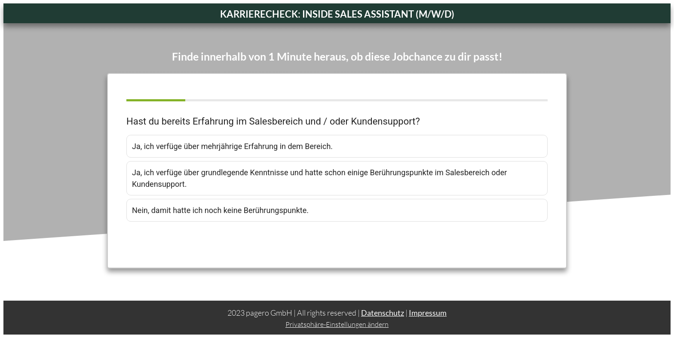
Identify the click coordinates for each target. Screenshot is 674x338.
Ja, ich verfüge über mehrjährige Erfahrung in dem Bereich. (232, 146)
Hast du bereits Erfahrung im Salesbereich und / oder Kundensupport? (273, 121)
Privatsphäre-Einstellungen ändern (337, 324)
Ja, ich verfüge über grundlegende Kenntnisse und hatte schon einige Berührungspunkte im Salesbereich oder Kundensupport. (319, 178)
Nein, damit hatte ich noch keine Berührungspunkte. (220, 210)
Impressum (428, 312)
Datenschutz (382, 312)
